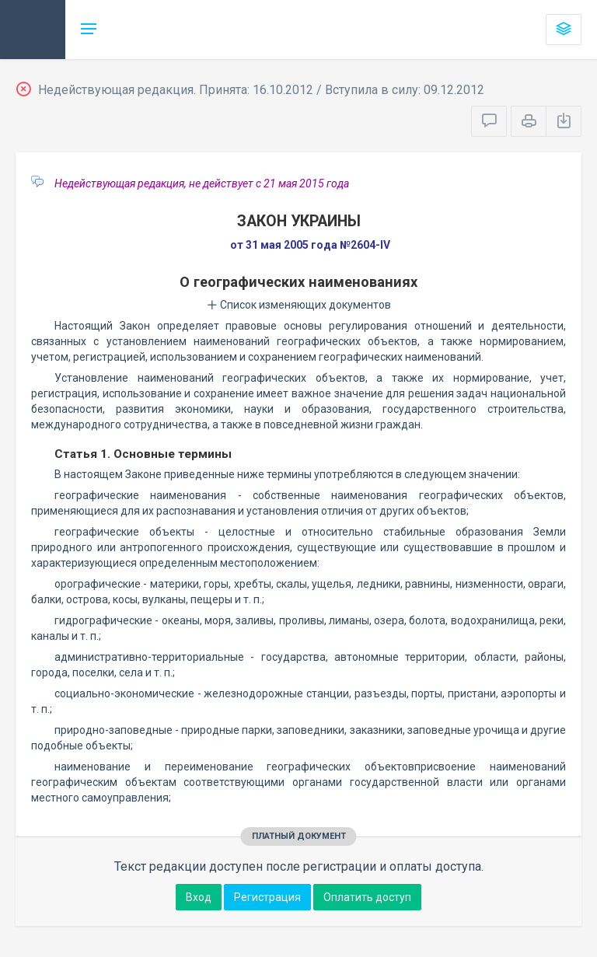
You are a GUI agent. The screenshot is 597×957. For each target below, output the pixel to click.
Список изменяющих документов (299, 305)
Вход (198, 897)
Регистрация (267, 897)
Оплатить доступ (367, 897)
